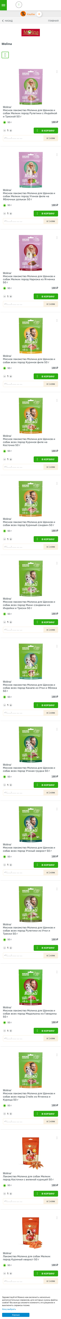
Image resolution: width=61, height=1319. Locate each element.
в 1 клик (51, 138)
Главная (53, 20)
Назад (9, 20)
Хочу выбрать (9, 1309)
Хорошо (16, 1315)
